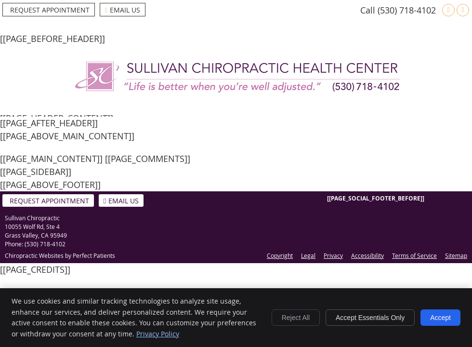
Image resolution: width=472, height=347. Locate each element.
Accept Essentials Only (370, 317)
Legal (308, 255)
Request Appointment (50, 9)
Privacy (333, 255)
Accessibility (367, 255)
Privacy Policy (157, 333)
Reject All (296, 317)
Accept (440, 317)
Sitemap (456, 255)
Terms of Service (414, 255)
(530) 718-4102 (407, 10)
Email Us (122, 9)
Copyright (280, 255)
